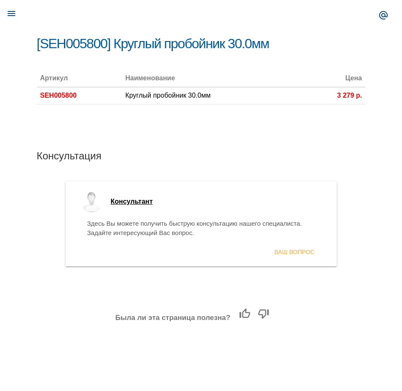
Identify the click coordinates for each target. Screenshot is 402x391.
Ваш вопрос (294, 252)
